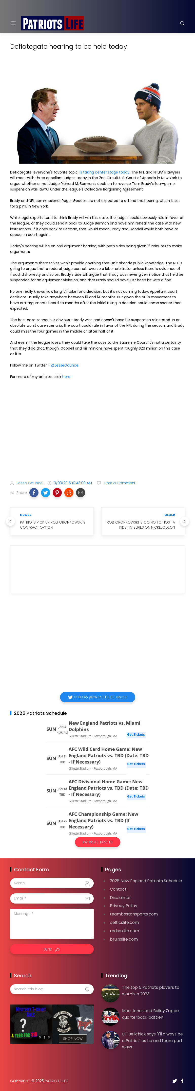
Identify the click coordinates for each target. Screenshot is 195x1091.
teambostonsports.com (134, 914)
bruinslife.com (124, 939)
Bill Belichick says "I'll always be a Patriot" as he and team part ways (152, 1040)
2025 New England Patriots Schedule (146, 881)
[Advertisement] (97, 436)
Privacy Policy (123, 906)
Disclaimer (120, 897)
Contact (118, 889)
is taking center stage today (104, 172)
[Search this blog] (52, 989)
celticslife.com (124, 922)
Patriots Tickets (97, 842)
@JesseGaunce (65, 365)
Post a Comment (119, 483)
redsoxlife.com (124, 931)
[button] (33, 492)
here (66, 376)
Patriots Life (56, 1080)
